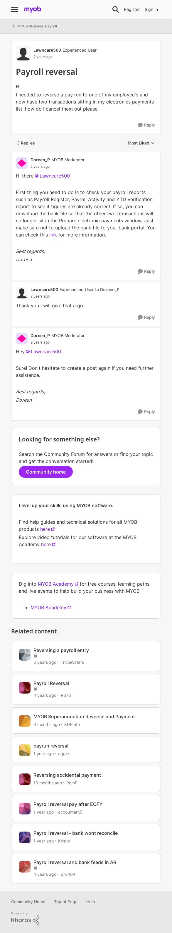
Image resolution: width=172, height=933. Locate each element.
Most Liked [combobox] (141, 143)
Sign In (151, 9)
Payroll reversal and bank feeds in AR (74, 862)
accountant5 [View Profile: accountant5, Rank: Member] (70, 811)
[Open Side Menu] (14, 9)
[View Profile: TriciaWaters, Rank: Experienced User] (25, 655)
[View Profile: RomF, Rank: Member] (25, 779)
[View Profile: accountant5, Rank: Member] (25, 808)
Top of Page (65, 901)
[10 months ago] (47, 783)
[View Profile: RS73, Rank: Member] (25, 688)
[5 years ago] (44, 662)
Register (132, 9)
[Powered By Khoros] (86, 919)
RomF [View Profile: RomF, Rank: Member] (71, 782)
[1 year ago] (43, 753)
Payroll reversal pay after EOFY (67, 804)
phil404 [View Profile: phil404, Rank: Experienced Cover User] (68, 874)
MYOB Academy (56, 584)
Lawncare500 (55, 176)
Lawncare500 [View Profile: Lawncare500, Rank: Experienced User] (47, 49)
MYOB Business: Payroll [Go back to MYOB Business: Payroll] (34, 26)
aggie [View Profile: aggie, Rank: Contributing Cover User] (63, 753)
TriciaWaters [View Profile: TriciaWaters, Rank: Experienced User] (72, 661)
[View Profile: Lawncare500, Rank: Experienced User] (23, 53)
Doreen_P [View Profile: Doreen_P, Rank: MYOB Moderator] (40, 159)
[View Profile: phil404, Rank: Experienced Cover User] (25, 867)
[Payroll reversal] (58, 166)
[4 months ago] (46, 724)
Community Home (28, 901)
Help (90, 901)
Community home (46, 472)
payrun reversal (50, 746)
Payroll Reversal (51, 683)
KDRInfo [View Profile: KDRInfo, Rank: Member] (72, 724)
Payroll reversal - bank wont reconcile (75, 833)
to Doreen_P (107, 289)
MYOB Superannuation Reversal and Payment (84, 717)
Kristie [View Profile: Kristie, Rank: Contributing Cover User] (64, 840)
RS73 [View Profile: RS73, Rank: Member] (66, 695)
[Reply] (146, 125)
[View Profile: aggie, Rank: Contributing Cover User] (25, 750)
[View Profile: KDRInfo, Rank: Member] (25, 721)
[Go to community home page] (33, 9)
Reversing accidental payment (67, 775)
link (53, 235)
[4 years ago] (44, 695)
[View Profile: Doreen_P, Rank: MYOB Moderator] (22, 163)
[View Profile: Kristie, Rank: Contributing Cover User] (25, 837)
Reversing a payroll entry (61, 650)
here (45, 529)
